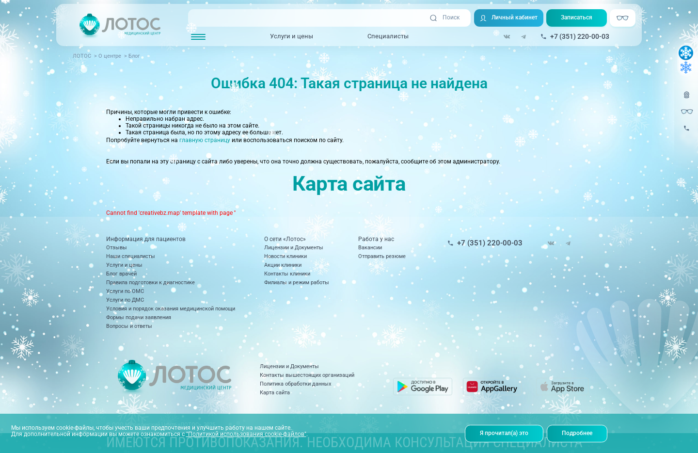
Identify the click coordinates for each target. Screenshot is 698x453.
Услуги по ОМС (125, 291)
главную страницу (204, 140)
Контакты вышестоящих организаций (307, 375)
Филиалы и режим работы (296, 282)
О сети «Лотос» (285, 239)
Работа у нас (376, 239)
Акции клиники (282, 265)
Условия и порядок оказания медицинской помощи (170, 309)
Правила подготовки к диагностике (150, 282)
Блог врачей (121, 274)
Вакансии (370, 247)
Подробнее (577, 433)
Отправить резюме (382, 256)
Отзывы (116, 247)
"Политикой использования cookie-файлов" (246, 434)
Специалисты (388, 36)
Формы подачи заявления (138, 317)
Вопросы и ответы (129, 326)
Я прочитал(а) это (504, 433)
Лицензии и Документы (293, 247)
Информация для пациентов (146, 239)
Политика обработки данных (295, 384)
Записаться (576, 17)
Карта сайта (275, 392)
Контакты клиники (287, 274)
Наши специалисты (130, 256)
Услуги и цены (291, 36)
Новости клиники (285, 256)
